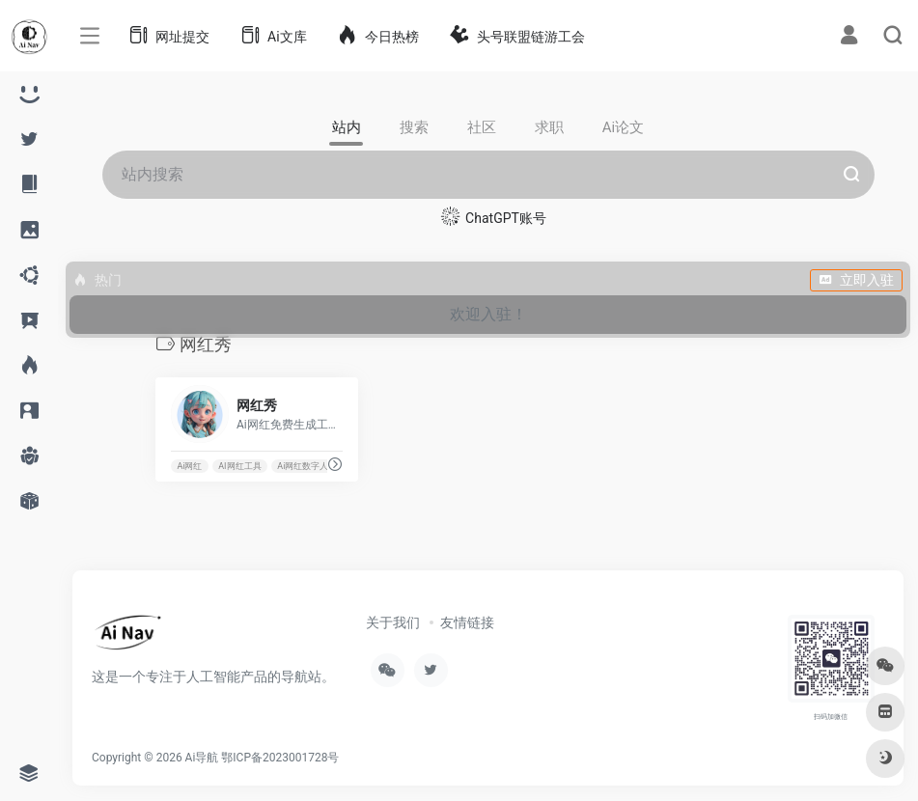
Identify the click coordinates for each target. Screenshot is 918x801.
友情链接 (467, 622)
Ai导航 (202, 757)
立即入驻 (856, 280)
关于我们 (393, 622)
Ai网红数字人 (302, 466)
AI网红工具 (239, 466)
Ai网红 (189, 466)
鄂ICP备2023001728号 (280, 757)
